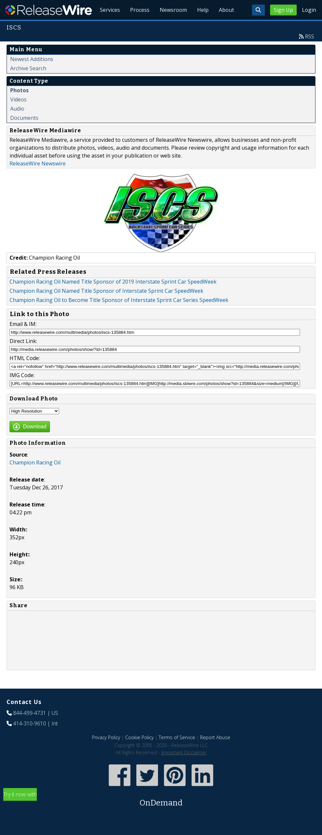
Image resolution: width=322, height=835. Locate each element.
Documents (24, 133)
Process (138, 26)
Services (108, 26)
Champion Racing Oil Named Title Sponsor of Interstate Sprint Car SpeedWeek (106, 306)
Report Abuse (215, 752)
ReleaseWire (48, 9)
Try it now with (161, 815)
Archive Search (28, 83)
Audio (17, 123)
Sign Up (283, 9)
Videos (18, 114)
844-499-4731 (29, 728)
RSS (309, 51)
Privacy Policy (106, 752)
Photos (19, 105)
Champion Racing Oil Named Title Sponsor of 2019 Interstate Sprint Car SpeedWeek (113, 296)
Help (202, 26)
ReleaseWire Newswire (38, 178)
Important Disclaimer (184, 767)
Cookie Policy (139, 752)
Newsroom (172, 26)
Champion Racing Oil (35, 477)
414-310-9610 (29, 738)
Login (309, 9)
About (226, 26)
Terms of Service (177, 752)
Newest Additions (31, 74)
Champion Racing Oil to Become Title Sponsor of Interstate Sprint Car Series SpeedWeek (119, 315)
